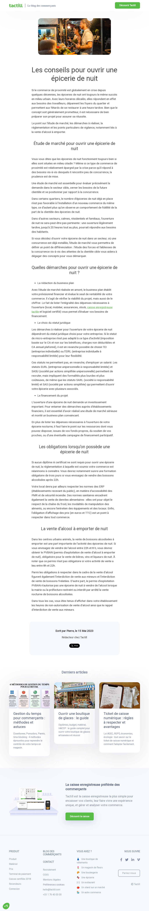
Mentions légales (52, 879)
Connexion (14, 888)
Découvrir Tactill (127, 5)
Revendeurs (15, 884)
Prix (11, 869)
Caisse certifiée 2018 (20, 879)
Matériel (13, 864)
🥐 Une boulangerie (87, 872)
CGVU (46, 874)
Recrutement (49, 869)
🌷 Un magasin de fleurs (90, 867)
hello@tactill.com (51, 889)
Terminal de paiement (20, 874)
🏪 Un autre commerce (89, 892)
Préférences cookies (53, 884)
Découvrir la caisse (79, 816)
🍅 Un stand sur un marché (91, 887)
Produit (12, 859)
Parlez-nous (129, 873)
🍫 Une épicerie (85, 877)
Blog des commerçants (52, 853)
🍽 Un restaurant (86, 882)
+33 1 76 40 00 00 (52, 894)
